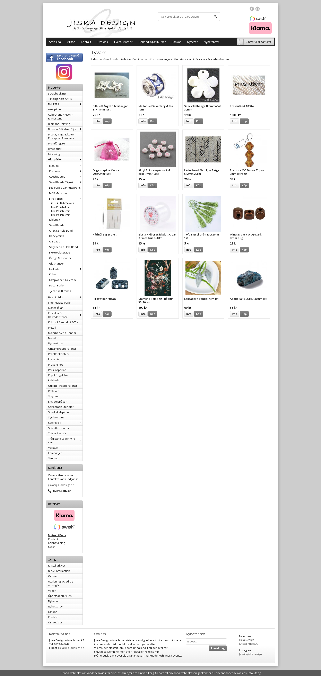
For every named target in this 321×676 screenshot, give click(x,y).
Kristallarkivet (56, 565)
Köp (107, 121)
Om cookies (55, 622)
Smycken (53, 396)
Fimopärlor (54, 149)
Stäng (257, 673)
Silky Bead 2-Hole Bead (63, 247)
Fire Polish (66, 199)
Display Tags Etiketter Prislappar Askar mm (61, 136)
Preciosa (66, 171)
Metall (65, 327)
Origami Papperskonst (62, 348)
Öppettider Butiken (60, 596)
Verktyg (53, 448)
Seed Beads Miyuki (66, 182)
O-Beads (54, 241)
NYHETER (65, 104)
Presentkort (55, 364)
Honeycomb (56, 236)
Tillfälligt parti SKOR (60, 99)
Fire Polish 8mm (60, 215)
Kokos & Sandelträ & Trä (63, 322)
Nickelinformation (59, 571)
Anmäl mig (218, 648)
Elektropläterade (59, 252)
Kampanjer (55, 453)
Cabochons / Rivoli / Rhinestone (60, 116)
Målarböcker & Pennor (62, 333)
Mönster (53, 338)
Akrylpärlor (55, 109)
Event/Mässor (123, 42)
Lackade (66, 269)
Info (97, 121)
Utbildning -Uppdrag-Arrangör (61, 583)
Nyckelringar (56, 343)
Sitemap (53, 458)
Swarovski (65, 423)
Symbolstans (56, 417)
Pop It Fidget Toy (58, 375)
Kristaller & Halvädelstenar (65, 315)
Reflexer (53, 391)
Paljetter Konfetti (58, 354)
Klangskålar (55, 308)
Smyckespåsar (57, 401)
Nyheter (192, 42)
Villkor (71, 42)
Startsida (55, 42)
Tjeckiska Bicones (60, 291)
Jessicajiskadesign (250, 654)
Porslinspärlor (57, 370)
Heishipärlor (65, 297)
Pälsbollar (54, 380)
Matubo (66, 166)
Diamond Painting (59, 124)
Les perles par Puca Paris (66, 187)
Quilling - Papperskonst (62, 386)
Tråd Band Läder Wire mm (65, 440)
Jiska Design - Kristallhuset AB (249, 642)
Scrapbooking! (57, 93)
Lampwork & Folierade (63, 280)
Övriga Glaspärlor (60, 258)
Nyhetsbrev (211, 42)
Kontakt (86, 42)
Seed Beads (56, 225)
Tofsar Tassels (57, 433)
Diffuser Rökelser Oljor (65, 129)
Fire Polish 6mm (60, 211)
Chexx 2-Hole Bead (61, 230)
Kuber (53, 274)
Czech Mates (66, 176)
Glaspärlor (65, 159)
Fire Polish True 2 (62, 203)
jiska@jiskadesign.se (61, 485)
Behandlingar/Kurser (152, 42)
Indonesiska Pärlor (60, 302)
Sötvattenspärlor (58, 428)
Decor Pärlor (57, 285)
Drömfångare (56, 143)
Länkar (176, 42)
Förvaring (54, 154)
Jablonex (66, 219)
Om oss (102, 42)
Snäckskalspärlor (59, 412)
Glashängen (56, 263)
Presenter (54, 359)
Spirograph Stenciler (60, 407)
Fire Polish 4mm (60, 207)
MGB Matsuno (58, 193)
